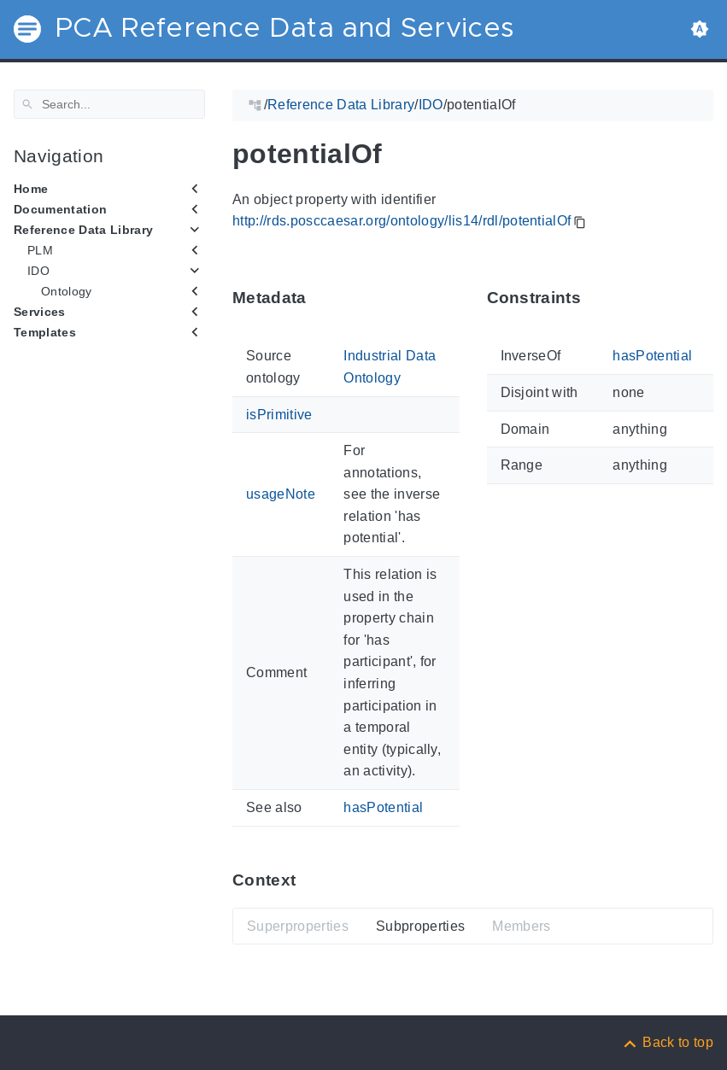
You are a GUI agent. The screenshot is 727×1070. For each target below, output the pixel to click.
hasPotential (383, 807)
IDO (38, 271)
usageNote (280, 494)
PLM (40, 250)
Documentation (60, 209)
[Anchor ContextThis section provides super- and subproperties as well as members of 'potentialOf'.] (308, 880)
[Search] (109, 104)
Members (521, 925)
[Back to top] (667, 1042)
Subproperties (420, 925)
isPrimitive (279, 413)
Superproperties (298, 925)
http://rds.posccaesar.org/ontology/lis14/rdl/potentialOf (401, 220)
